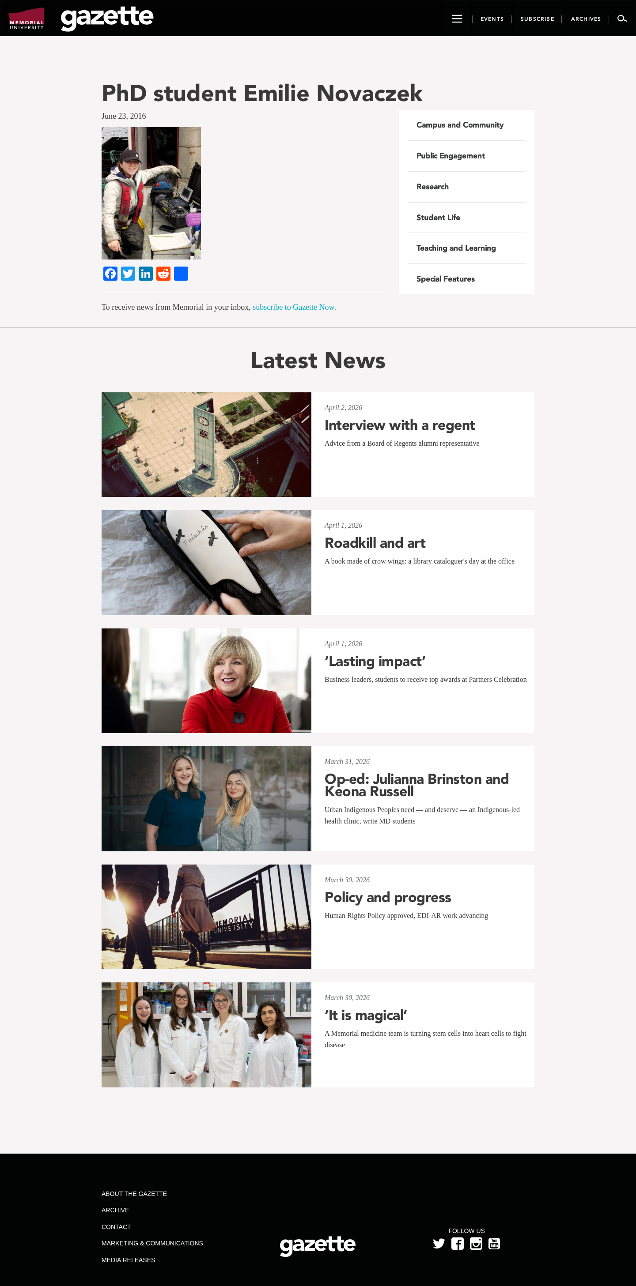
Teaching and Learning (456, 248)
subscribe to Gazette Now (293, 307)
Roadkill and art (375, 543)
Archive (115, 1210)
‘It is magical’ (366, 1015)
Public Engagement (450, 155)
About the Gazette (134, 1193)
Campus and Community (460, 124)
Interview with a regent (400, 425)
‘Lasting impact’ (375, 661)
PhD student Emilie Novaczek (262, 92)
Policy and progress (388, 897)
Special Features (445, 278)
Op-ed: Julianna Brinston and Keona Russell (417, 785)
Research (432, 186)
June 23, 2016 (124, 116)
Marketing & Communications (152, 1243)
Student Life (438, 217)
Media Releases (128, 1259)
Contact (116, 1226)
